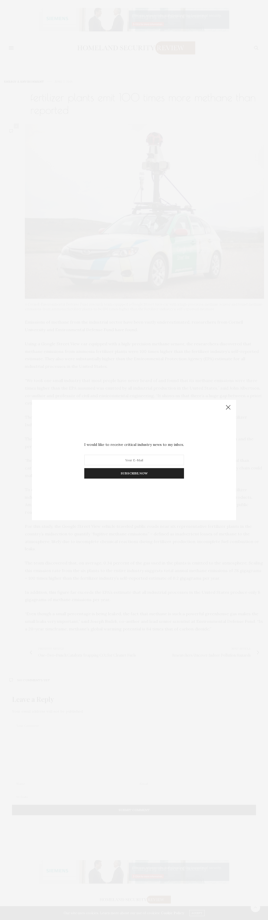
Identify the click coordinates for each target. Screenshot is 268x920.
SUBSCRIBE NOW (134, 473)
